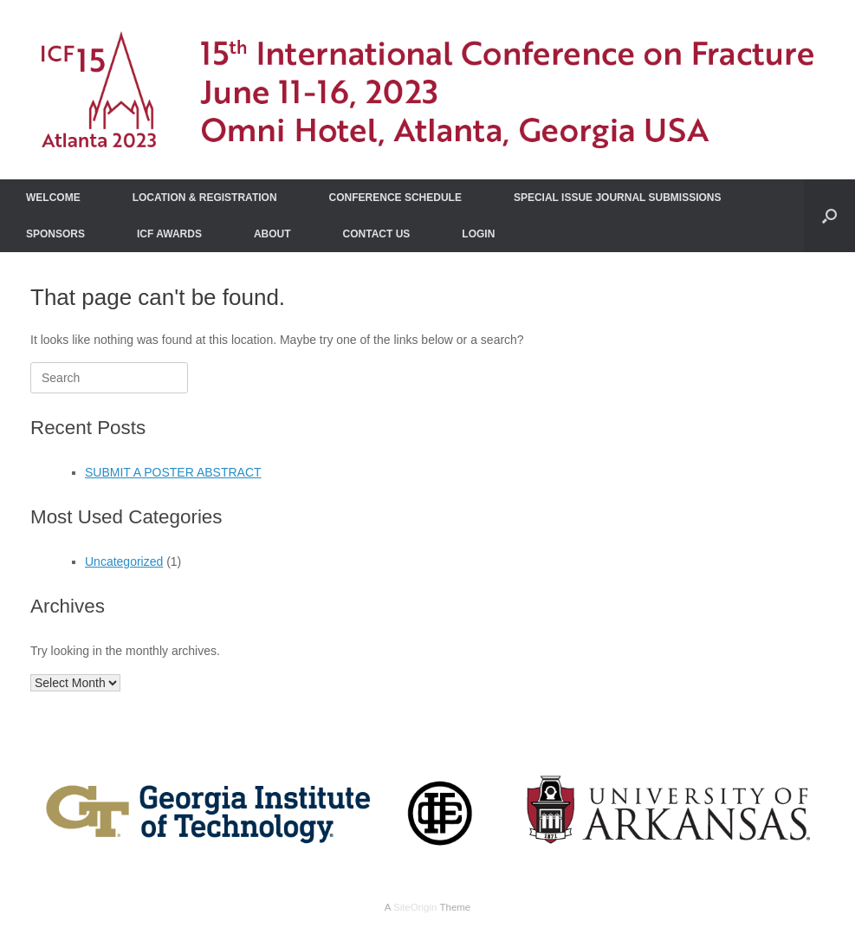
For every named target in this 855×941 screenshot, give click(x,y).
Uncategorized (124, 561)
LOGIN (478, 234)
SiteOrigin (415, 907)
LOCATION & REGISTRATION (205, 197)
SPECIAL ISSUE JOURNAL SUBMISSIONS (618, 197)
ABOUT (272, 234)
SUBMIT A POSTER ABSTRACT (173, 472)
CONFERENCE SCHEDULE (395, 197)
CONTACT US (377, 234)
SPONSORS (55, 234)
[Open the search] (829, 215)
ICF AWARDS (169, 234)
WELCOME (53, 197)
